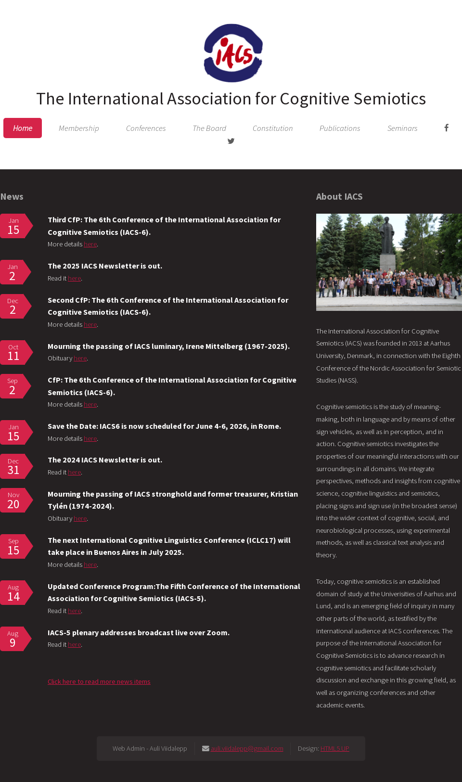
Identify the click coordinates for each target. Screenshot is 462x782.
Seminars (402, 128)
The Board (209, 128)
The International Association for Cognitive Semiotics (231, 98)
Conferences (146, 128)
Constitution (273, 128)
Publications (340, 128)
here (90, 244)
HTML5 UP (335, 748)
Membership (79, 128)
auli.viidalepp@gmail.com (247, 748)
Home (22, 128)
